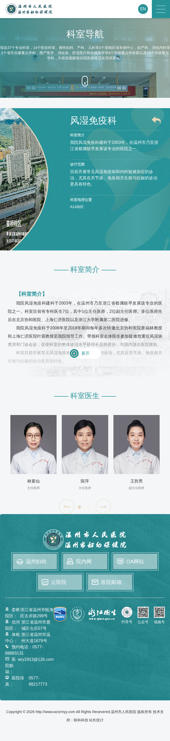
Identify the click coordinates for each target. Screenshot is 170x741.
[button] (66, 506)
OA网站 (135, 561)
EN (143, 9)
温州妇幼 (36, 561)
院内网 (84, 561)
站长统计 (96, 720)
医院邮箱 (111, 582)
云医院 (58, 582)
